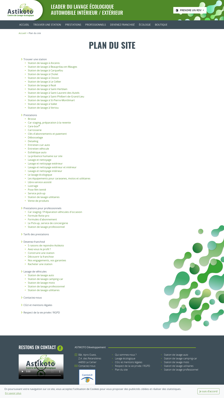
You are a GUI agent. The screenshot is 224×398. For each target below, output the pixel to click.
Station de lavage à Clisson (43, 78)
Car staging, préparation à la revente (49, 122)
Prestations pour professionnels (42, 208)
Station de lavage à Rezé (42, 85)
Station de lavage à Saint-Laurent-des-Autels (53, 92)
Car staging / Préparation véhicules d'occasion (55, 212)
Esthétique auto (37, 152)
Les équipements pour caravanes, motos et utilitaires (59, 178)
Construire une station (41, 253)
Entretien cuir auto (39, 145)
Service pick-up (36, 193)
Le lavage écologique (40, 174)
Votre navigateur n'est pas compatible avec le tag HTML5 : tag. (41, 366)
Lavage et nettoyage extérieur (45, 163)
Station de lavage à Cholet (43, 74)
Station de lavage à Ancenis (44, 63)
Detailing (33, 141)
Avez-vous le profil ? (39, 249)
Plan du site (121, 369)
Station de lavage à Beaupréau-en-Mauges (52, 66)
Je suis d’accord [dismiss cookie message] (208, 391)
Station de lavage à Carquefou (45, 70)
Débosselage (35, 137)
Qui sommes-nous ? (126, 354)
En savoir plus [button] (13, 393)
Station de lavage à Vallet (42, 104)
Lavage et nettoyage (39, 160)
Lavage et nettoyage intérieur (45, 171)
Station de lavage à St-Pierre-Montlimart (51, 100)
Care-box (34, 126)
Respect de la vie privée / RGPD (41, 312)
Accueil (24, 24)
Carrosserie (35, 130)
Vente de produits (38, 200)
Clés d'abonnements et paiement (47, 133)
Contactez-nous (32, 297)
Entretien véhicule (38, 148)
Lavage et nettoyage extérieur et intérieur (52, 167)
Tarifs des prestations (36, 234)
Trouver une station (47, 24)
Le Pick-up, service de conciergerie (48, 223)
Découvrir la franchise (41, 256)
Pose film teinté (37, 189)
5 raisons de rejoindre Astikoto (46, 245)
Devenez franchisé (122, 24)
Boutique (161, 24)
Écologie (145, 24)
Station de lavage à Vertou (43, 107)
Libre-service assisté (39, 182)
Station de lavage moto (41, 282)
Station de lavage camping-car (45, 279)
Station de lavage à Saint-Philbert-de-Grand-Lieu (56, 96)
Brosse (32, 119)
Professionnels (95, 24)
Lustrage (33, 186)
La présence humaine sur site (45, 156)
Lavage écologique (125, 358)
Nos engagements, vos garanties (47, 260)
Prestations (73, 24)
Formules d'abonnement (42, 219)
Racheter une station (40, 264)
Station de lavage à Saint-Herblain (47, 89)
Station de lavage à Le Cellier (44, 81)
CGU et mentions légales (37, 305)
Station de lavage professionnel (46, 227)
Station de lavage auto (41, 275)
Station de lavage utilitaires (44, 197)
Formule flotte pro (38, 215)
